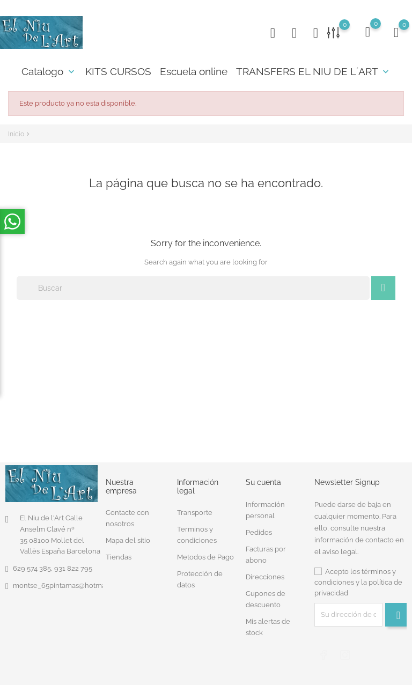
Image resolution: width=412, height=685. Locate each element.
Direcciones (265, 577)
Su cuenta (263, 482)
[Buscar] (193, 288)
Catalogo (49, 71)
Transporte (194, 513)
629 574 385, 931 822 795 (52, 568)
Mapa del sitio (128, 540)
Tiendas (118, 557)
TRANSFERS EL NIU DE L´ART (313, 71)
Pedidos (259, 532)
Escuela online (193, 71)
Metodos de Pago (205, 557)
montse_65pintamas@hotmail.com (69, 585)
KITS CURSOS (118, 71)
